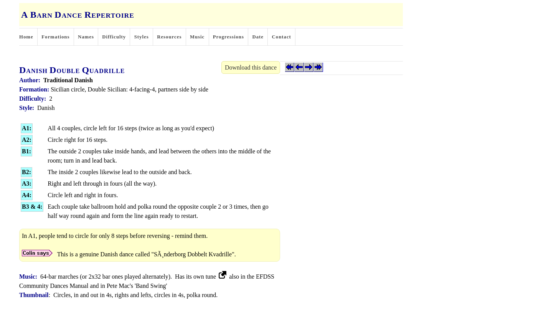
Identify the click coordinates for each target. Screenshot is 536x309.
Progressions (228, 37)
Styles (141, 37)
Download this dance (251, 67)
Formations (55, 37)
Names (86, 37)
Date (258, 37)
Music (197, 37)
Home (26, 37)
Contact (281, 37)
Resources (169, 37)
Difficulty (114, 37)
